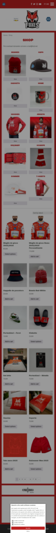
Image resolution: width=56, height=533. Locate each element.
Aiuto (28, 531)
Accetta (28, 528)
